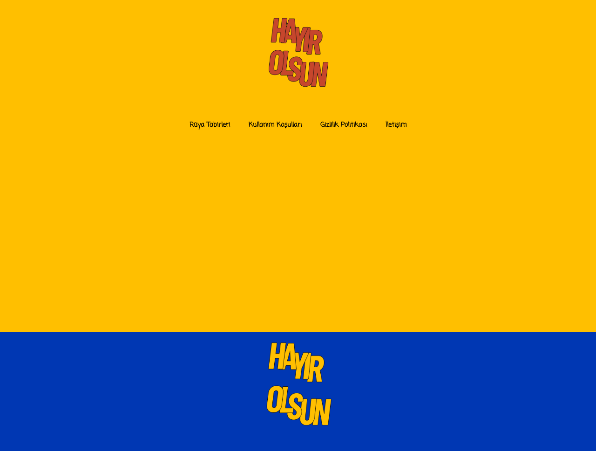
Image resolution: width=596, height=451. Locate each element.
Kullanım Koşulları (275, 125)
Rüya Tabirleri (210, 125)
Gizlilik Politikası (343, 125)
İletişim (396, 125)
